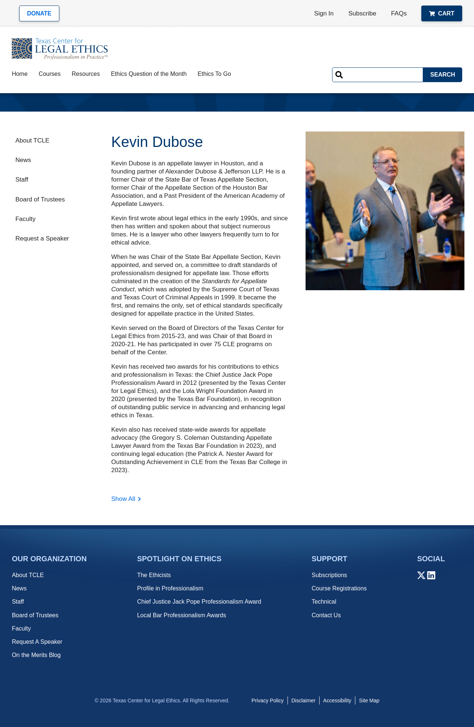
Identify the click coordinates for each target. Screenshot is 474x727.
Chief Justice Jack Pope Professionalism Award (199, 601)
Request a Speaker (42, 238)
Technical (323, 601)
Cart (441, 13)
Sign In (324, 13)
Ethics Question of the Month (149, 74)
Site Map (369, 700)
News (23, 160)
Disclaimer (304, 700)
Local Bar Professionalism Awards (181, 615)
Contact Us (326, 615)
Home (20, 74)
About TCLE (32, 140)
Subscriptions (329, 575)
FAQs (399, 13)
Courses (50, 74)
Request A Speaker (37, 642)
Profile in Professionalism (170, 588)
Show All (123, 498)
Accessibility (337, 700)
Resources (86, 74)
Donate (39, 13)
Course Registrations (338, 588)
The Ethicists (154, 575)
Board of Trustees (40, 199)
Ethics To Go (214, 74)
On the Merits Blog (36, 655)
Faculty (25, 218)
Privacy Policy (267, 700)
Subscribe (362, 13)
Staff (21, 179)
